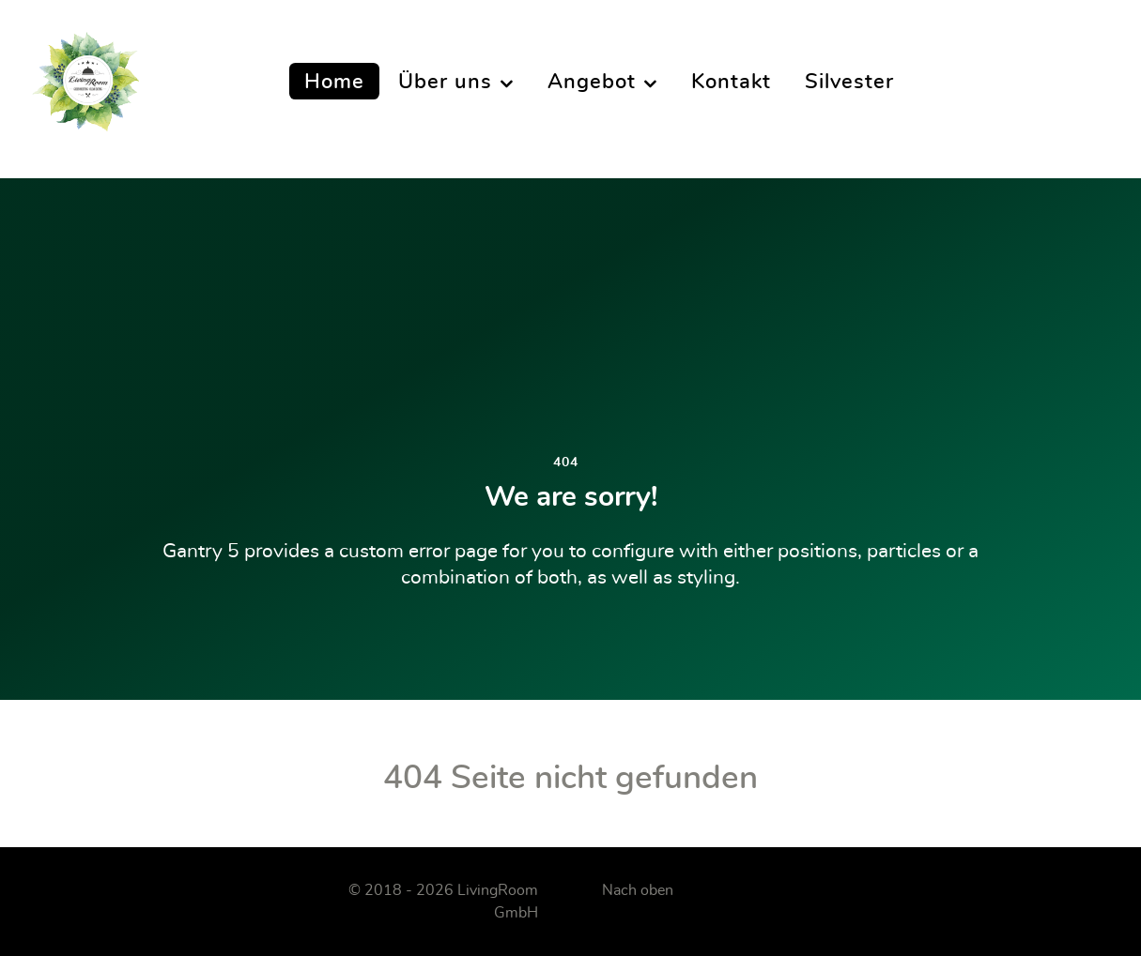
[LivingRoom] (85, 81)
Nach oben (637, 890)
